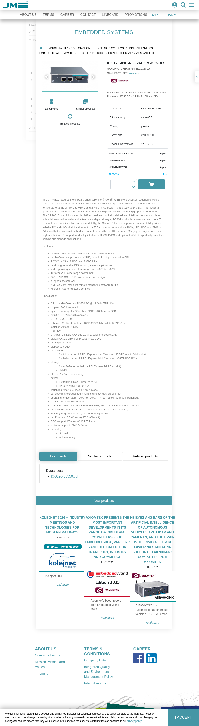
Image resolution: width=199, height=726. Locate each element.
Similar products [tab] (101, 456)
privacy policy (134, 721)
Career (67, 14)
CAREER (142, 649)
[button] (48, 76)
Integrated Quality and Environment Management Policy (98, 671)
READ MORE (64, 584)
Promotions (136, 14)
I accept (183, 717)
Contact (88, 14)
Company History (47, 655)
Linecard (110, 14)
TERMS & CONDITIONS (97, 651)
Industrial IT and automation (71, 48)
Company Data (95, 660)
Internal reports (95, 683)
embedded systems (111, 48)
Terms (48, 14)
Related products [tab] (147, 456)
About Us (28, 14)
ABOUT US (45, 649)
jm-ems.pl (42, 673)
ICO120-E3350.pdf (66, 476)
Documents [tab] (60, 456)
